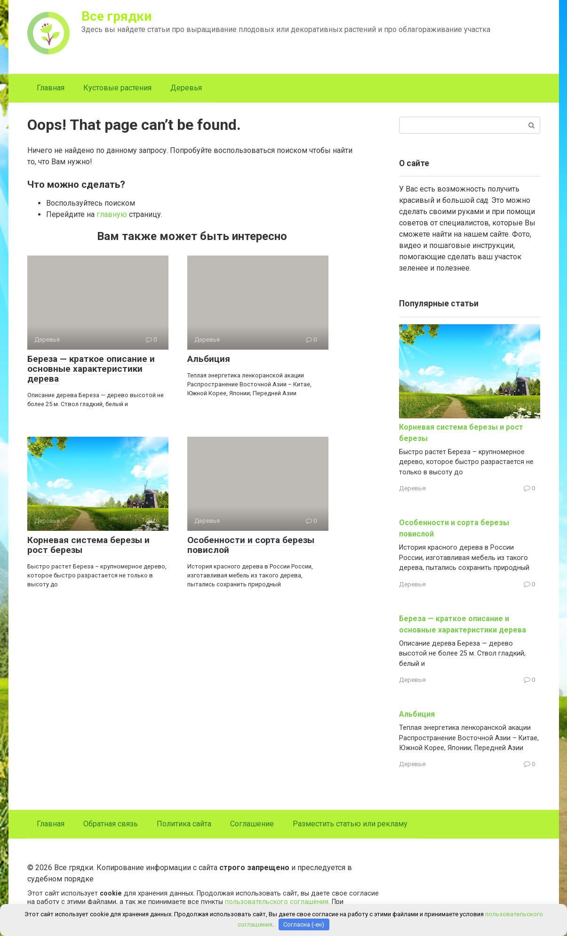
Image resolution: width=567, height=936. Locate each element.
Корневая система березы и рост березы (88, 545)
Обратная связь (110, 823)
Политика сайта (184, 823)
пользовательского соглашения (276, 902)
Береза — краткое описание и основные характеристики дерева (91, 368)
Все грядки (116, 16)
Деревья (186, 87)
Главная (50, 87)
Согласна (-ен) (303, 924)
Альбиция (208, 358)
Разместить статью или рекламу (350, 823)
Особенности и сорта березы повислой (250, 545)
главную (111, 214)
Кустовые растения (117, 87)
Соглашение (252, 823)
